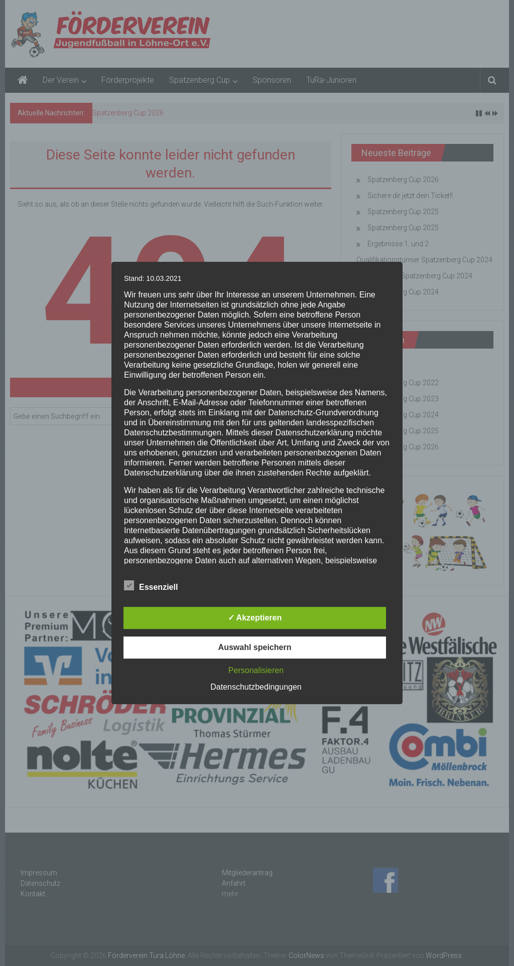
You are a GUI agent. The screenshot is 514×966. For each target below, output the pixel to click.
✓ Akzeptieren (255, 617)
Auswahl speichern (255, 647)
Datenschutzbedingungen (255, 687)
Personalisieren (256, 670)
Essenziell (151, 585)
